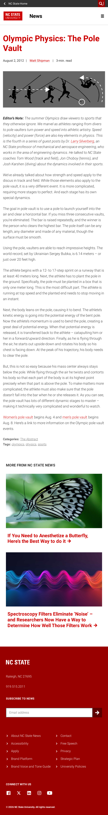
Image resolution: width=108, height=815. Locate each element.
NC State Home (18, 3)
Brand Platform (21, 759)
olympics (18, 444)
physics (31, 444)
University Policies (73, 766)
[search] (101, 3)
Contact (66, 736)
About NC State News (26, 736)
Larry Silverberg (82, 141)
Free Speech (69, 743)
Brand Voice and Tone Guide (31, 766)
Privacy (66, 751)
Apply (15, 751)
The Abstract (29, 439)
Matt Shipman (40, 60)
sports (42, 444)
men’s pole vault (75, 417)
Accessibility (19, 743)
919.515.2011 (15, 686)
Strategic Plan (70, 759)
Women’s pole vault (18, 417)
